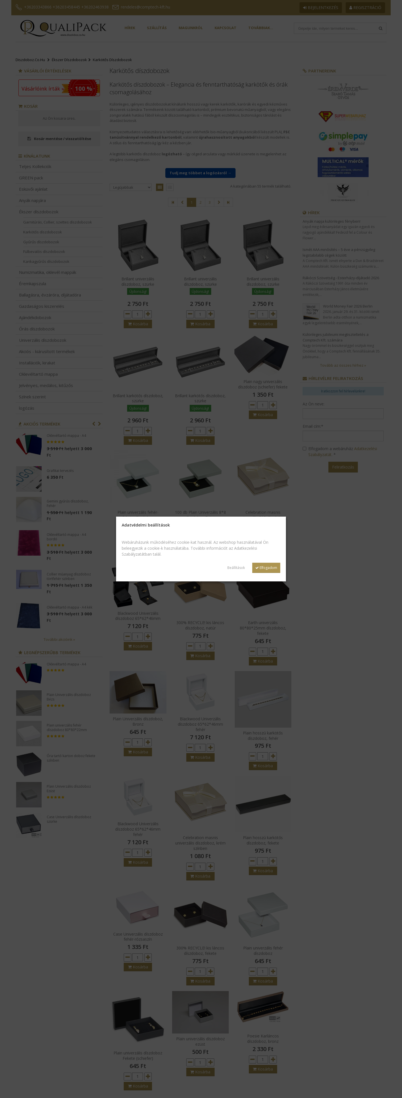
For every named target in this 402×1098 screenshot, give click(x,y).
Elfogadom (266, 567)
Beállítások (236, 567)
